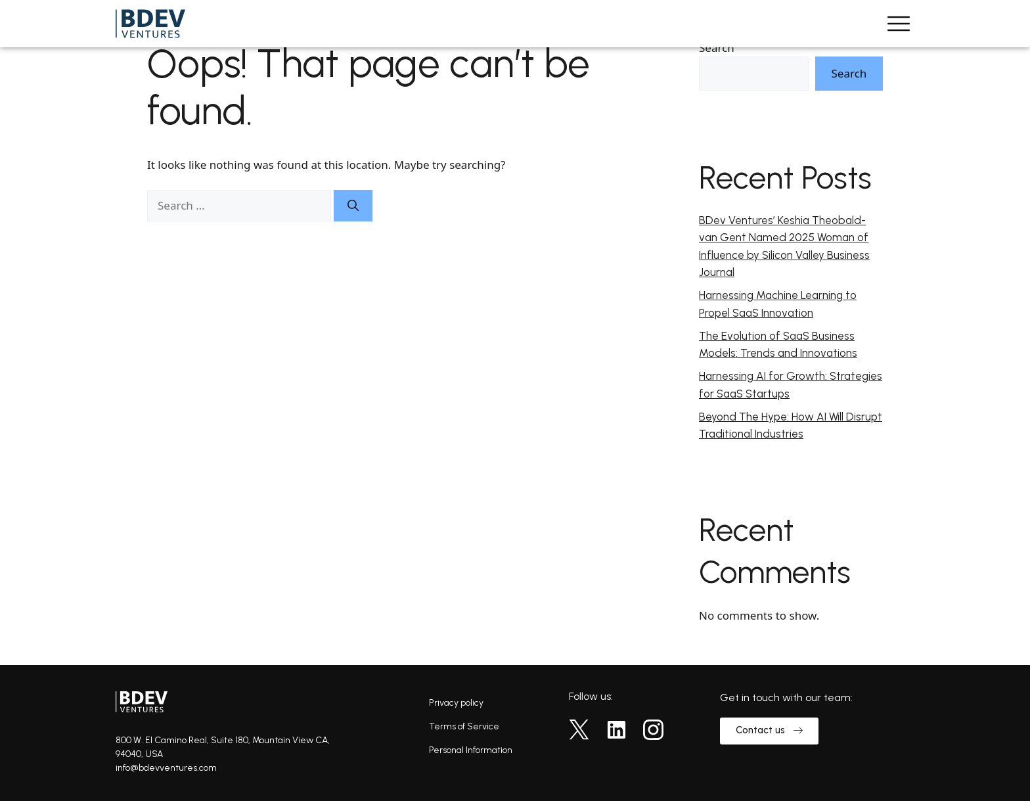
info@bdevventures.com (166, 767)
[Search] (353, 205)
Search (716, 47)
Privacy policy (456, 702)
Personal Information (470, 750)
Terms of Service (464, 726)
